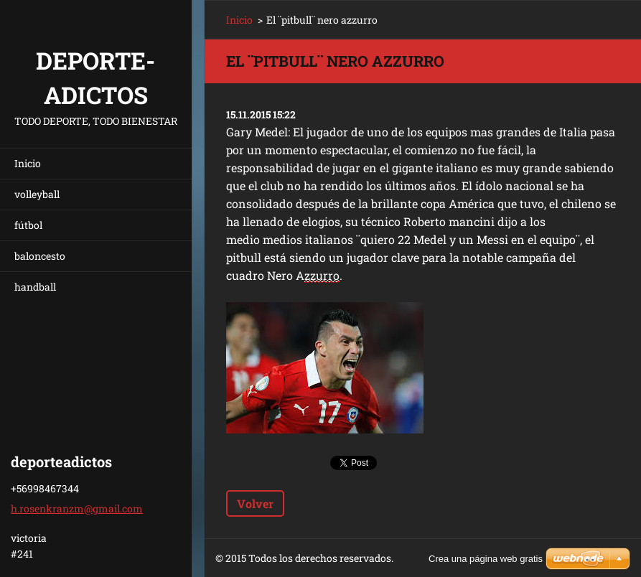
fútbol (28, 225)
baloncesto (39, 256)
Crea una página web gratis (486, 558)
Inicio (27, 163)
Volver (255, 503)
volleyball (37, 194)
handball (35, 287)
